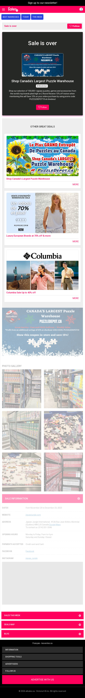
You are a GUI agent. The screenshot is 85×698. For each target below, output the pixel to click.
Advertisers (11, 664)
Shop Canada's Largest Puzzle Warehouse (28, 178)
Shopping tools (13, 657)
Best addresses (11, 17)
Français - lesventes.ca (42, 643)
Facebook (30, 551)
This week (37, 17)
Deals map (42, 624)
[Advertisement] (42, 583)
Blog (42, 634)
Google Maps (55, 525)
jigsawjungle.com (33, 515)
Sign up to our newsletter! (42, 2)
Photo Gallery (12, 366)
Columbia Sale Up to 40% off (21, 292)
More (76, 184)
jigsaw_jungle (32, 558)
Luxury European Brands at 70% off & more (28, 235)
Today (26, 17)
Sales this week (42, 615)
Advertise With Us (42, 679)
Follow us (10, 671)
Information (11, 650)
